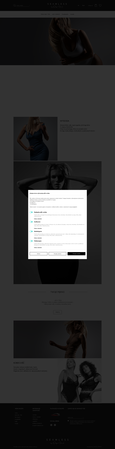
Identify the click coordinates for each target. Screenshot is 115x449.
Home (16, 413)
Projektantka (17, 419)
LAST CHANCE (17, 417)
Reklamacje (35, 419)
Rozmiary (35, 415)
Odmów (38, 253)
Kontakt (16, 423)
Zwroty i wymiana (36, 417)
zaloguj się (90, 5)
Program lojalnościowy (38, 425)
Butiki (16, 421)
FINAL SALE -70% (18, 415)
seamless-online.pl (32, 447)
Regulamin (35, 421)
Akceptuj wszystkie (76, 253)
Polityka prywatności (37, 423)
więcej (57, 312)
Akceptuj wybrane (57, 253)
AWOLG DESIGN (97, 447)
